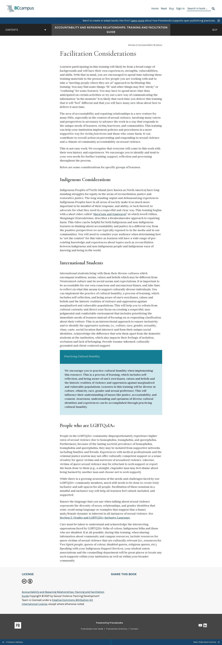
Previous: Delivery (13, 642)
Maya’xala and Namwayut (109, 214)
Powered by (109, 622)
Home (155, 8)
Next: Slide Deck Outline (206, 642)
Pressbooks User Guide (92, 629)
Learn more (137, 20)
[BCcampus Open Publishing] (20, 8)
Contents (25, 29)
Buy (171, 8)
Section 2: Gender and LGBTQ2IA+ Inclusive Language (95, 517)
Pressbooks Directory (116, 629)
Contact (134, 629)
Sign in (180, 8)
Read (164, 8)
